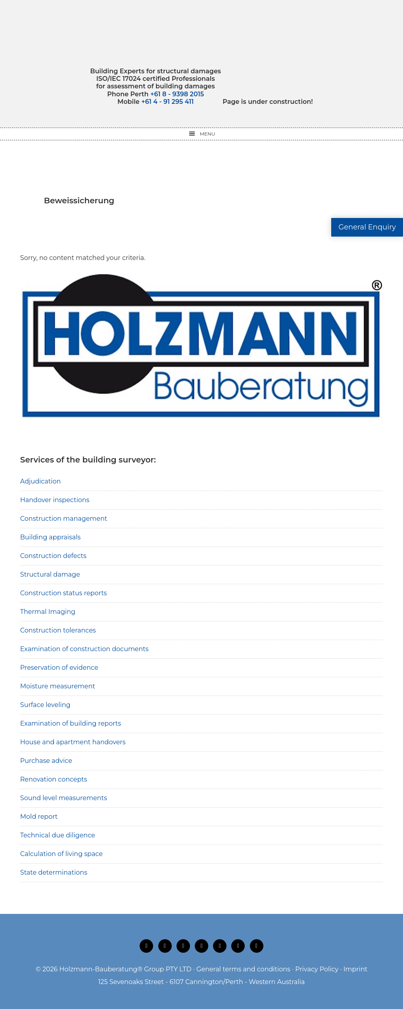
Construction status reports (63, 593)
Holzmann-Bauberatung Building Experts (202, 34)
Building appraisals (50, 537)
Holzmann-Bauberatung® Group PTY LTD (125, 969)
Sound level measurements (63, 798)
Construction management (63, 518)
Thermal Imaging (47, 611)
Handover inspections (55, 500)
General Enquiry (367, 227)
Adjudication (40, 481)
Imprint (356, 969)
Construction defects (53, 556)
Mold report (39, 816)
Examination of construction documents (84, 649)
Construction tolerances (58, 630)
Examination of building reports (70, 723)
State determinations (53, 872)
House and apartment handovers (73, 742)
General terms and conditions (243, 969)
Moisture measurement (57, 686)
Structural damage (50, 574)
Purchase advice (46, 760)
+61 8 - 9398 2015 (177, 94)
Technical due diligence (57, 835)
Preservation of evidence (59, 667)
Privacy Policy (316, 969)
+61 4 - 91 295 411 (167, 101)
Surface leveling (45, 705)
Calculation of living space (61, 854)
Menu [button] (207, 134)
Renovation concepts (53, 779)
